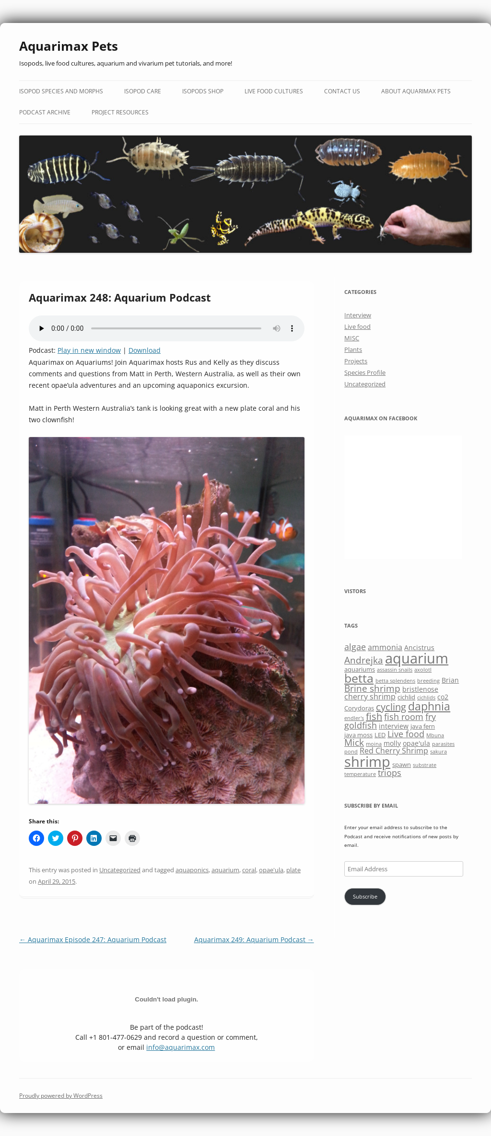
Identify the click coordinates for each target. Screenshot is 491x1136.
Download (145, 350)
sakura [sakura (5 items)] (438, 751)
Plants (353, 349)
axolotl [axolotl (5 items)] (423, 669)
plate (293, 870)
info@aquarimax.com (180, 1047)
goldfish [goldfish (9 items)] (360, 725)
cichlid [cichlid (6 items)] (406, 697)
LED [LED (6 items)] (380, 735)
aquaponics (192, 870)
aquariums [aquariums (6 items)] (359, 669)
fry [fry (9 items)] (430, 716)
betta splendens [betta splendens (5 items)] (395, 680)
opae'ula (271, 870)
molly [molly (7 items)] (392, 743)
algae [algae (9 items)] (355, 646)
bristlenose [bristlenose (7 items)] (420, 689)
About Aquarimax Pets (416, 91)
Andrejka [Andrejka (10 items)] (363, 660)
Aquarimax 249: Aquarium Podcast (254, 939)
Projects (355, 361)
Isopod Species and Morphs (61, 91)
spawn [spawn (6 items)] (401, 764)
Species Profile (365, 372)
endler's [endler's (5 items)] (354, 718)
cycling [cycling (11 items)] (391, 706)
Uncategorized (119, 870)
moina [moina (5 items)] (374, 744)
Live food (357, 326)
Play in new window (89, 350)
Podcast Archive (44, 112)
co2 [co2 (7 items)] (442, 696)
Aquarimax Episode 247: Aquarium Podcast (92, 939)
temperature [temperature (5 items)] (360, 774)
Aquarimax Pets (68, 46)
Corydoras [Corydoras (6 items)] (359, 708)
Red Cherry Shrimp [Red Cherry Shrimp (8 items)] (394, 750)
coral (249, 870)
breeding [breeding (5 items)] (428, 680)
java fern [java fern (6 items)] (422, 726)
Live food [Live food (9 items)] (405, 734)
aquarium (225, 870)
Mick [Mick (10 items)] (354, 742)
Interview (357, 315)
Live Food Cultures (274, 91)
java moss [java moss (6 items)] (358, 735)
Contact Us (342, 91)
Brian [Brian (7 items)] (450, 680)
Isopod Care (142, 91)
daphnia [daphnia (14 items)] (429, 706)
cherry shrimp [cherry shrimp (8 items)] (370, 696)
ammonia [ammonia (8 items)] (385, 647)
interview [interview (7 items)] (394, 726)
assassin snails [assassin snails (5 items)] (394, 669)
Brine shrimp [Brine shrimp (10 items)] (372, 688)
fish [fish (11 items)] (374, 716)
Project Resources (120, 112)
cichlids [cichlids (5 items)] (426, 697)
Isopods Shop (202, 91)
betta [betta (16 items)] (359, 678)
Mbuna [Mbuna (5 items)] (435, 735)
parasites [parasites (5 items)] (443, 744)
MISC (351, 338)
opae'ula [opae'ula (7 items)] (416, 743)
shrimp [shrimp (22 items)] (367, 761)
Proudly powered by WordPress (61, 1095)
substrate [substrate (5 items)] (424, 765)
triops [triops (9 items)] (389, 772)
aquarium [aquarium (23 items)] (416, 658)
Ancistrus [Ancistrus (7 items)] (419, 647)
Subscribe (365, 896)
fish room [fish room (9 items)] (403, 716)
